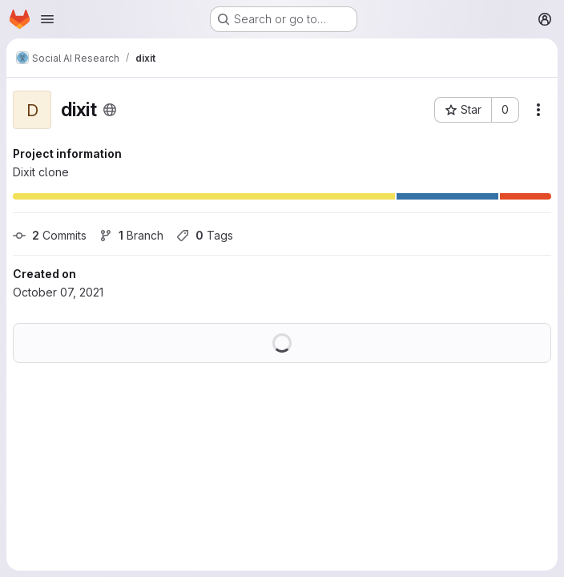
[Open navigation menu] (47, 19)
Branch (131, 235)
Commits (50, 235)
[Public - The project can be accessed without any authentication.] (109, 109)
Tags (204, 235)
